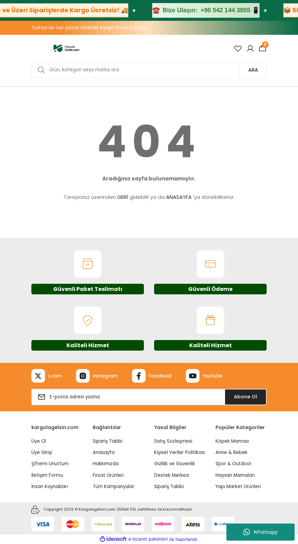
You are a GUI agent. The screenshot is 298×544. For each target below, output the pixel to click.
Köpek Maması (232, 441)
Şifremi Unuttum (50, 463)
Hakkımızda (106, 463)
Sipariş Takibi (107, 441)
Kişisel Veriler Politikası (179, 452)
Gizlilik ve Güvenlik (174, 463)
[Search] (149, 70)
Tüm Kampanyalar (113, 486)
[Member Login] (250, 48)
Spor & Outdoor (233, 463)
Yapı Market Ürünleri (238, 486)
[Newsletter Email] (149, 397)
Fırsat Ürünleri (108, 475)
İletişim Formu (47, 475)
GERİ (122, 197)
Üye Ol (38, 441)
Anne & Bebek (231, 452)
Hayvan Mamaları (235, 475)
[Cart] (262, 48)
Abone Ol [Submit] (245, 396)
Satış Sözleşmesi (173, 441)
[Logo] (66, 48)
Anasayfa (104, 452)
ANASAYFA (179, 197)
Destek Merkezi (171, 475)
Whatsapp (260, 532)
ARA (253, 70)
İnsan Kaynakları (49, 486)
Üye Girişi (41, 452)
